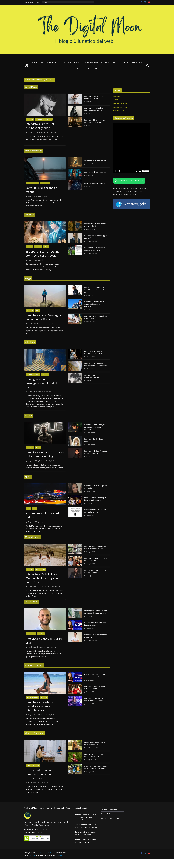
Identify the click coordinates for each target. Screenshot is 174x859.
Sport (34, 508)
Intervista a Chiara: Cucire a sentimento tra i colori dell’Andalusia (85, 817)
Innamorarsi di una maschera (95, 172)
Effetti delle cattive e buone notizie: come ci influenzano (94, 675)
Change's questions (33, 765)
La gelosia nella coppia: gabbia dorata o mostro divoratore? (95, 767)
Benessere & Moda (32, 697)
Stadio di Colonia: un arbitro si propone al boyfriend (95, 249)
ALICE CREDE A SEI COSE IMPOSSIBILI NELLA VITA (93, 352)
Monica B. (45, 783)
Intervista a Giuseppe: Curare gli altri (44, 640)
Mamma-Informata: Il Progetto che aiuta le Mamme (95, 571)
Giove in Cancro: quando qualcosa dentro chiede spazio (95, 364)
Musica (38, 447)
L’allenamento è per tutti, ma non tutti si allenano (95, 511)
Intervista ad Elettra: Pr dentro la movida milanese (95, 452)
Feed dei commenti (120, 107)
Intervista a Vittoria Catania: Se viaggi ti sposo (95, 317)
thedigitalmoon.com (35, 832)
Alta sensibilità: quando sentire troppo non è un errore (96, 376)
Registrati (116, 96)
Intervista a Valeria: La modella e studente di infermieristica (40, 706)
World (46, 247)
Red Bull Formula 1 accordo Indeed (43, 515)
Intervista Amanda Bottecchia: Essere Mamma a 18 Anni (95, 547)
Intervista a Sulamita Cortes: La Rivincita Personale (95, 559)
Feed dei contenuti (120, 103)
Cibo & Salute (31, 634)
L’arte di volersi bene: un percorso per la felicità (93, 755)
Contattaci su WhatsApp (131, 180)
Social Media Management (44, 119)
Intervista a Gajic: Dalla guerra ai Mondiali (95, 487)
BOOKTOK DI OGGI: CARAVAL (95, 183)
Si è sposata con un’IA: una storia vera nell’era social (42, 253)
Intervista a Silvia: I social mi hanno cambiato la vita (94, 121)
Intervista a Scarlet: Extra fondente (93, 440)
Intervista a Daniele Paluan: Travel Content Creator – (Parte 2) (95, 289)
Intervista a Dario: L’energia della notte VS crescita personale (94, 427)
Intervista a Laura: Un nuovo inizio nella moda (94, 687)
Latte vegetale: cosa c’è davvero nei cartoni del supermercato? (96, 612)
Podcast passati (112, 63)
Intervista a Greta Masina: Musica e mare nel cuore (93, 699)
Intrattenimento (92, 63)
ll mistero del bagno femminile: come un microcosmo (38, 774)
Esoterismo (93, 68)
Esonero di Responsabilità (111, 818)
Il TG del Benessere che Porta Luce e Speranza (95, 624)
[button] (41, 62)
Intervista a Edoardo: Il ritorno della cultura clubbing (45, 454)
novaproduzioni (44, 522)
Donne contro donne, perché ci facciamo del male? (95, 743)
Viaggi (37, 310)
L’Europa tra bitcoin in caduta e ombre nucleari (96, 225)
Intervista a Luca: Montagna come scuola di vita (43, 317)
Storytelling (45, 183)
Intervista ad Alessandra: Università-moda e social (93, 109)
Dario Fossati (43, 196)
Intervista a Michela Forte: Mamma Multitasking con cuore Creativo (42, 578)
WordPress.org (118, 111)
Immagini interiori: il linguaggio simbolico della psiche (42, 383)
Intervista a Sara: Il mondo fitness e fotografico (94, 97)
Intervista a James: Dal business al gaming (40, 126)
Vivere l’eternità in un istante (95, 161)
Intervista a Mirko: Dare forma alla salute (95, 636)
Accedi (115, 100)
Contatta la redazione (132, 63)
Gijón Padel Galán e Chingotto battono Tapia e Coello (95, 499)
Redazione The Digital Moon (47, 132)
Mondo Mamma (40, 569)
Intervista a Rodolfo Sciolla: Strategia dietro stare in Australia (94, 304)
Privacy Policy (106, 814)
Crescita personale (70, 63)
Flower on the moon (45, 392)
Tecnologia (51, 63)
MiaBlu (41, 260)
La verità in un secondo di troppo (42, 190)
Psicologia (45, 374)
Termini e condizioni (109, 809)
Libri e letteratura (32, 183)
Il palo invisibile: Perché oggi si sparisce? (95, 237)
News (28, 508)
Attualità (36, 63)
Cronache (38, 247)
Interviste (80, 68)
